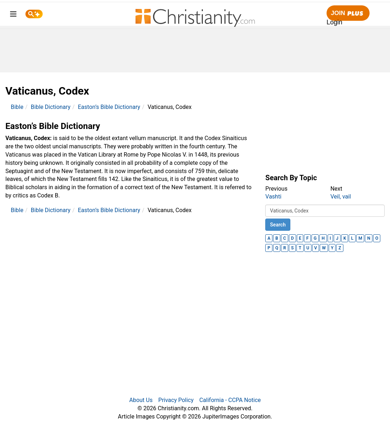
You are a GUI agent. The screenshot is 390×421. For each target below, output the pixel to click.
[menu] (13, 15)
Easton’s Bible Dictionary (109, 107)
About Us (140, 400)
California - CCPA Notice (230, 400)
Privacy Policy (176, 400)
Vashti (273, 196)
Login (334, 22)
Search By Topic (291, 177)
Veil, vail (340, 196)
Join (348, 13)
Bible (17, 107)
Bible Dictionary (51, 107)
